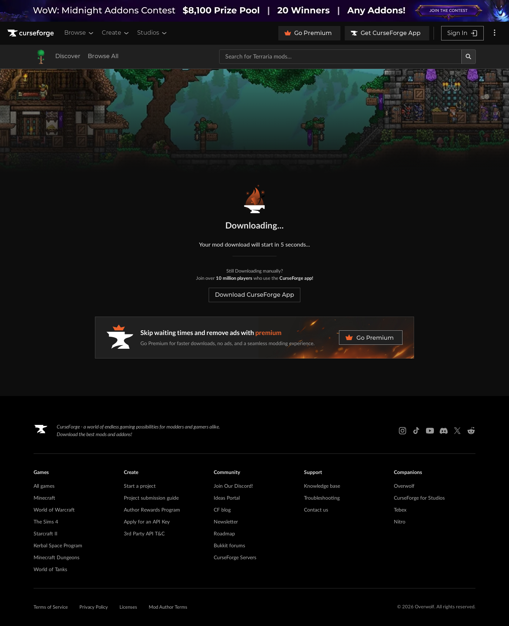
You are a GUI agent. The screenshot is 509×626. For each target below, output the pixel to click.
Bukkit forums (229, 545)
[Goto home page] (31, 33)
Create (116, 32)
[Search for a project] (340, 56)
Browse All (103, 56)
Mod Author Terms (168, 607)
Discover (68, 56)
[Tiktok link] (416, 430)
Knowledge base (322, 486)
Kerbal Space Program (58, 545)
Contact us (316, 510)
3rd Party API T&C (144, 533)
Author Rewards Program (152, 510)
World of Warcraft (54, 510)
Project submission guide (151, 498)
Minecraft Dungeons (56, 557)
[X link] (457, 430)
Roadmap (224, 533)
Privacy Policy (93, 607)
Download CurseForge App (254, 294)
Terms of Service (51, 607)
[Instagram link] (402, 430)
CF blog (222, 510)
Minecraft (44, 498)
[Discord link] (443, 430)
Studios (152, 32)
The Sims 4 (46, 522)
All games (44, 486)
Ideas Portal (227, 498)
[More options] (494, 33)
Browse (79, 32)
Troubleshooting (322, 498)
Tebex (400, 510)
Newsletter (226, 522)
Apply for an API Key (147, 522)
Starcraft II (45, 533)
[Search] (468, 56)
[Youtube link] (430, 430)
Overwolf (404, 486)
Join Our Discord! (233, 486)
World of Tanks (50, 569)
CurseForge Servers (235, 557)
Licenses (128, 607)
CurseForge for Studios (419, 498)
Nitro (399, 522)
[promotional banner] (254, 11)
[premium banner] (254, 337)
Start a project (140, 486)
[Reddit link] (471, 430)
